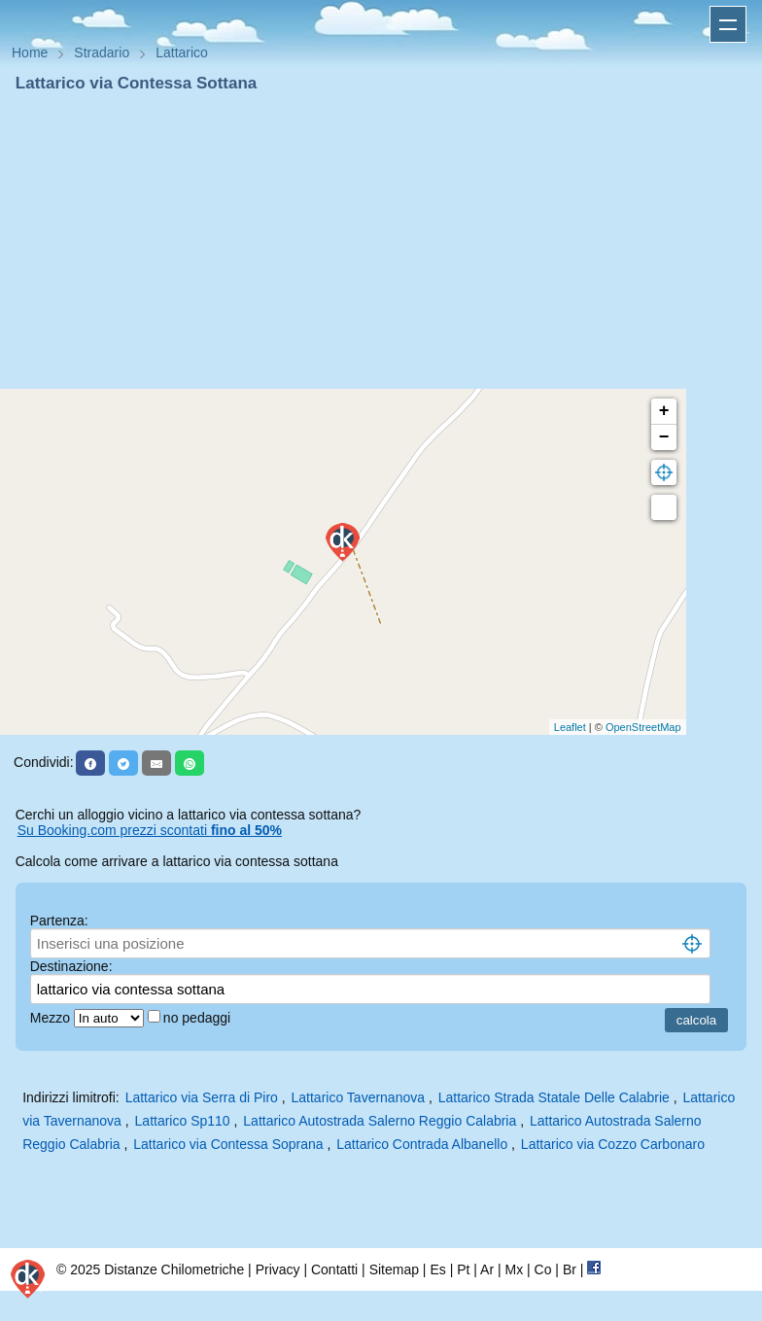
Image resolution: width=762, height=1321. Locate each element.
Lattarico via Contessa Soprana (228, 1144)
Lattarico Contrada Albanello (421, 1144)
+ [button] (664, 411)
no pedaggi (198, 1018)
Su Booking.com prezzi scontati (149, 830)
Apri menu (728, 24)
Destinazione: (71, 966)
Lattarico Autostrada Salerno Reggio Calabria (379, 1121)
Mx (513, 1269)
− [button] (664, 437)
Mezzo (52, 1018)
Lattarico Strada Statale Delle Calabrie (554, 1097)
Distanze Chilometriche (174, 1269)
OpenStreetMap (643, 727)
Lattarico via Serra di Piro (201, 1097)
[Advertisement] (381, 241)
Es (437, 1269)
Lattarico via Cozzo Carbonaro (613, 1144)
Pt (463, 1269)
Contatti (334, 1269)
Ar (487, 1269)
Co (543, 1269)
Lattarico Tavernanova (359, 1097)
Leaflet (570, 727)
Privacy (278, 1269)
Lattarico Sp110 (182, 1121)
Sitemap (394, 1269)
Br (569, 1269)
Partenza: (59, 920)
